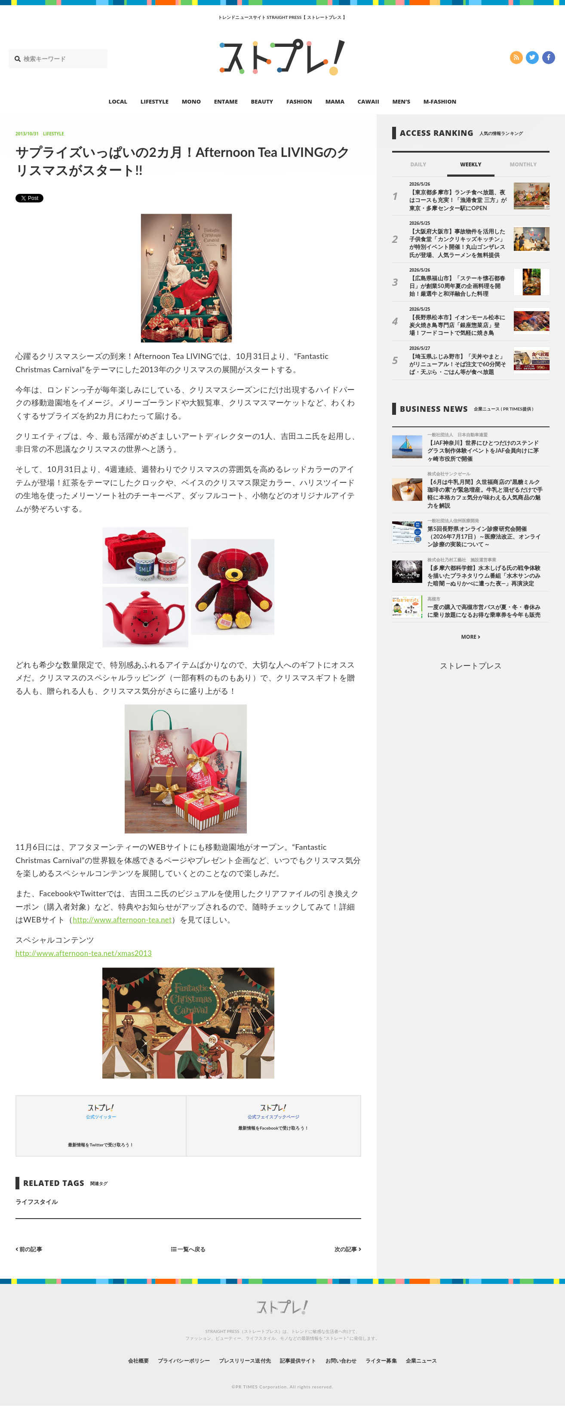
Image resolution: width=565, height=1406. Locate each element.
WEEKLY (470, 164)
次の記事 (346, 1249)
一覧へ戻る (188, 1249)
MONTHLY (523, 164)
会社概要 (115, 1360)
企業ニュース (444, 1360)
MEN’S (401, 101)
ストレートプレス (471, 668)
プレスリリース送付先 (239, 1360)
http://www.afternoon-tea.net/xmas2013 (88, 953)
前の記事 (29, 1249)
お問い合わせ (350, 1360)
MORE (470, 640)
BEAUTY (262, 101)
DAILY (418, 164)
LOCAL (118, 101)
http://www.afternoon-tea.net (126, 919)
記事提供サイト (300, 1360)
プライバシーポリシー (168, 1360)
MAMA (334, 101)
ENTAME (226, 101)
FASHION (299, 101)
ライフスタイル (36, 1201)
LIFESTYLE (155, 101)
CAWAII (368, 101)
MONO (191, 101)
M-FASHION (440, 101)
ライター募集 (397, 1360)
